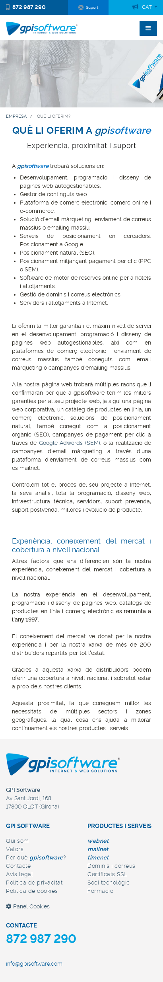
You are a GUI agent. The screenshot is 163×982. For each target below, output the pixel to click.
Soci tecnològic (108, 882)
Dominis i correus (111, 866)
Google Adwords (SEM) (69, 443)
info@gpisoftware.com (34, 964)
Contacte (18, 866)
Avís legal (19, 874)
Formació (100, 891)
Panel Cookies (28, 906)
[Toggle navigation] (148, 28)
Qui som (17, 841)
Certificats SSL (107, 874)
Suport (88, 7)
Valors (14, 849)
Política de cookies (32, 891)
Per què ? (36, 857)
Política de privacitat (34, 882)
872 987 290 (26, 7)
